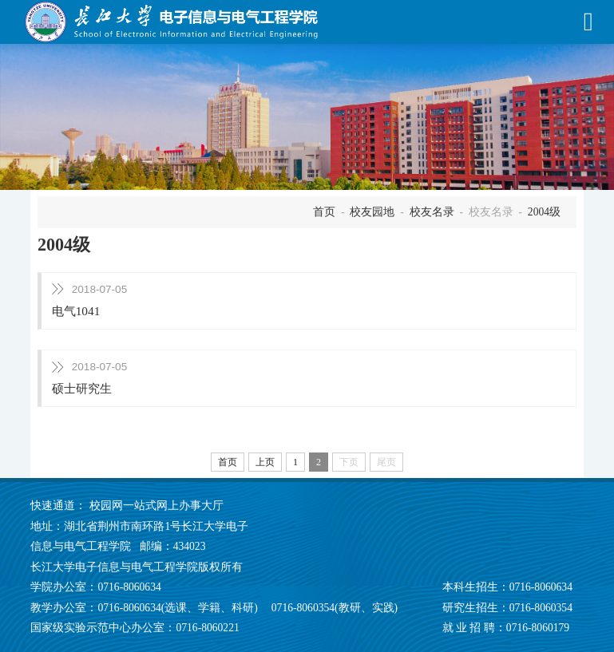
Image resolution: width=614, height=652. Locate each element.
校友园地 (372, 212)
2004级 (544, 212)
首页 (324, 212)
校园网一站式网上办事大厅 (156, 506)
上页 (265, 462)
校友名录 (432, 212)
